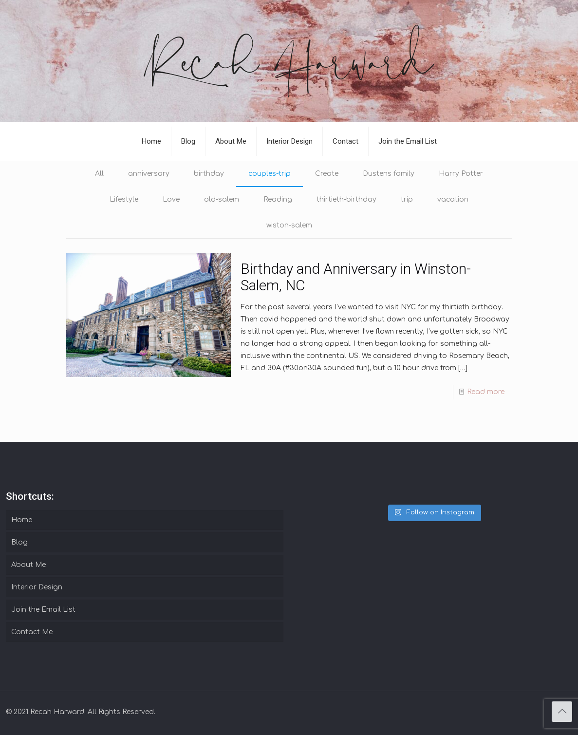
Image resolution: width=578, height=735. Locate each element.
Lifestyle (124, 199)
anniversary (148, 173)
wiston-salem (289, 225)
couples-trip (269, 173)
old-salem (221, 199)
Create (326, 173)
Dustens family (388, 173)
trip (407, 199)
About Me (28, 564)
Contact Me (32, 632)
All (99, 173)
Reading (277, 199)
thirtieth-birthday (346, 199)
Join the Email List (43, 609)
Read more (485, 392)
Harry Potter (461, 173)
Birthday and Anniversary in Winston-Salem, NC (356, 277)
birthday (209, 173)
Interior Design (36, 587)
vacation (452, 199)
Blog (19, 542)
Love (171, 199)
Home (21, 520)
